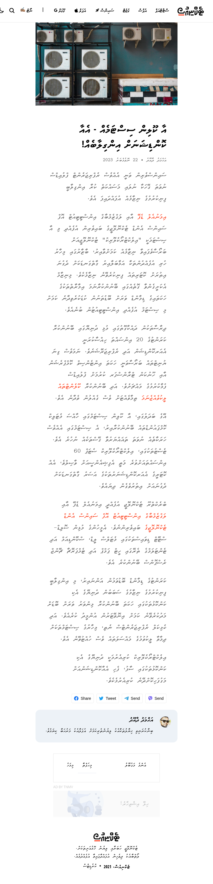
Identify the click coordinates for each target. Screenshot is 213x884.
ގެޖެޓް (126, 11)
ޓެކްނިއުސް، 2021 (117, 867)
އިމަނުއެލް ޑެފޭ (152, 217)
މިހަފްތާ (87, 766)
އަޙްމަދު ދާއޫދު (156, 160)
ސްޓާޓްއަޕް (162, 11)
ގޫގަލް (59, 11)
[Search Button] (11, 10)
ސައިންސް (105, 11)
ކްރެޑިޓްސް (90, 866)
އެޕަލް (80, 11)
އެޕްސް (142, 11)
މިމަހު (70, 766)
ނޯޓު (26, 11)
